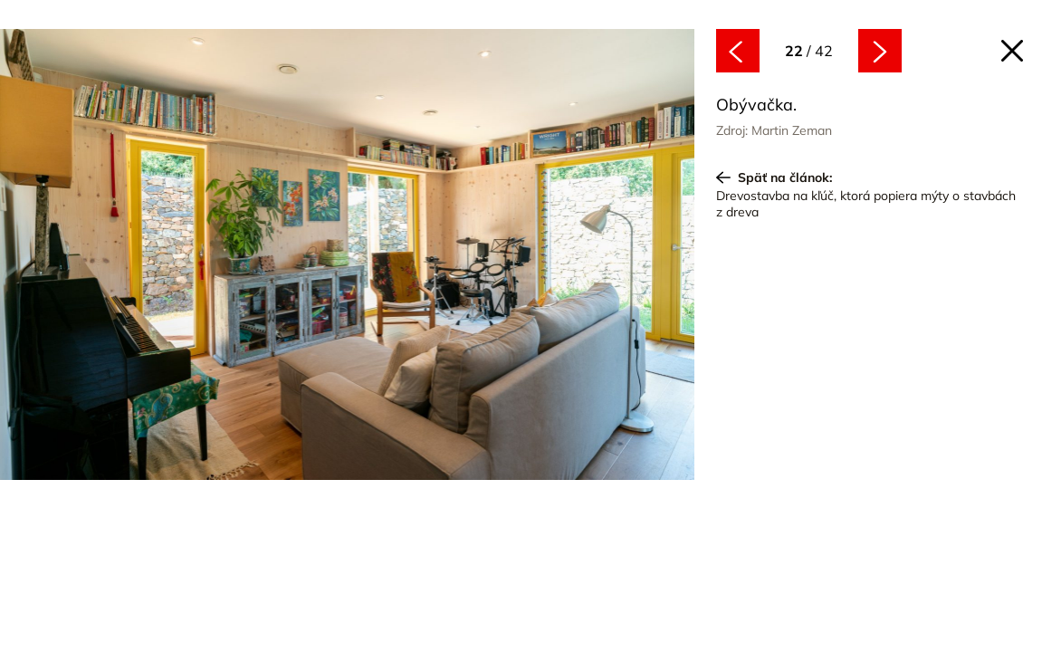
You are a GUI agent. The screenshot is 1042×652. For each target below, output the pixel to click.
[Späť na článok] (1012, 50)
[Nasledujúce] (521, 257)
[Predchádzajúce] (174, 257)
